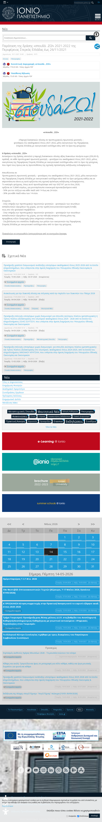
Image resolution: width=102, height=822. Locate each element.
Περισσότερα (7, 806)
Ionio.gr (62, 714)
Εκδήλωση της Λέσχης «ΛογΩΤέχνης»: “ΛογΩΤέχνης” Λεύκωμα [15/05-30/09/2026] (40, 693)
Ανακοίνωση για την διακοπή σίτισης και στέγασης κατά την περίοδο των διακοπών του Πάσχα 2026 (49, 293)
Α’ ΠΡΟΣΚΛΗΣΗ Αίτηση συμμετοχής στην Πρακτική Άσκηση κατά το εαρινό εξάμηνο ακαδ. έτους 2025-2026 (51, 605)
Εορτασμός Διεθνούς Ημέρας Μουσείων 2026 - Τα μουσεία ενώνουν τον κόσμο (39, 653)
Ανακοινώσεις (20, 416)
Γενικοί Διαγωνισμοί (82, 416)
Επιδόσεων (84, 816)
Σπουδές (44, 709)
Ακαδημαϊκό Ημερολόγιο (13, 389)
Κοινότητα (31, 709)
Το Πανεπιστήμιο (15, 709)
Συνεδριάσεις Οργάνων (13, 392)
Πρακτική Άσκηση (16, 421)
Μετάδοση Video (10, 402)
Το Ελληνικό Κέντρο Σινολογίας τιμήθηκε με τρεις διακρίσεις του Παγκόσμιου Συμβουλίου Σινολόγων (45, 636)
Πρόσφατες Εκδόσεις (12, 395)
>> (93, 524)
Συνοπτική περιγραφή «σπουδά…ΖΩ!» (27, 64)
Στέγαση (35, 308)
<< (9, 524)
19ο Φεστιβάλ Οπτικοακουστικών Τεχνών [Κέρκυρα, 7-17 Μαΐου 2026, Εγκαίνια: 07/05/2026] (46, 591)
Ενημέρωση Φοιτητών (12, 385)
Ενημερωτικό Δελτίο (11, 399)
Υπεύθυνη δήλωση (16, 73)
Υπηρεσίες (57, 709)
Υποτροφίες (15, 59)
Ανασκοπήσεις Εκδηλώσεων (60, 416)
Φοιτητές (90, 709)
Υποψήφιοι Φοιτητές (45, 714)
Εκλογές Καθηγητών (71, 411)
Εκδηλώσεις (75, 421)
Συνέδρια (91, 421)
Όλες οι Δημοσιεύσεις (12, 382)
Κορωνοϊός (33, 421)
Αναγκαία (72, 816)
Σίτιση (5, 59)
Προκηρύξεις (29, 286)
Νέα (7, 377)
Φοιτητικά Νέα (46, 308)
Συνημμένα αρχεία (15, 282)
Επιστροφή (11, 241)
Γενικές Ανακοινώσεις (13, 286)
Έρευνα (70, 709)
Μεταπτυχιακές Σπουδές (46, 339)
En (99, 2)
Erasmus (59, 421)
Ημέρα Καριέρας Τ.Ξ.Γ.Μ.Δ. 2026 (20, 578)
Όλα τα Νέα (51, 427)
